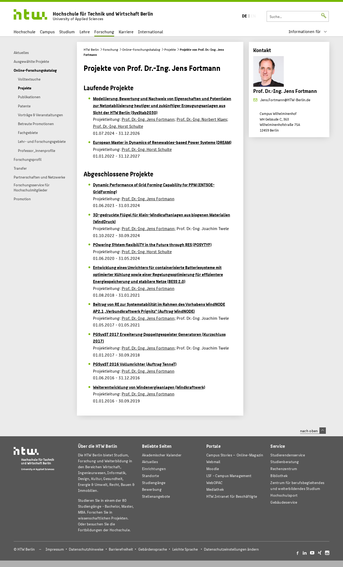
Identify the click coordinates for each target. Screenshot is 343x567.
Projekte (170, 49)
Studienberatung (284, 461)
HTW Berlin (91, 49)
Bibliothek (279, 475)
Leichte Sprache (185, 549)
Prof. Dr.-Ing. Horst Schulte (118, 126)
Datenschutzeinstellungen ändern (231, 549)
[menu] (307, 31)
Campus (47, 31)
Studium (67, 31)
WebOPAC (214, 482)
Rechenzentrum (283, 468)
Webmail (213, 461)
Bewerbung (152, 489)
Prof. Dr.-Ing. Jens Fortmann (148, 119)
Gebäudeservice (283, 502)
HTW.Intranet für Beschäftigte (231, 496)
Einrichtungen (154, 468)
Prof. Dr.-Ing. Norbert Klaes (202, 119)
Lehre (85, 31)
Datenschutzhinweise (86, 549)
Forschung (104, 31)
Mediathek (215, 489)
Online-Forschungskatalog (141, 49)
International (150, 31)
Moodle (212, 468)
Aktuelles (150, 461)
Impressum (55, 549)
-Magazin (234, 455)
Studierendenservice (287, 455)
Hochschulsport (283, 495)
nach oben (313, 431)
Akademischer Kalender (161, 455)
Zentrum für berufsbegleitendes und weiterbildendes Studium (297, 485)
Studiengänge (154, 482)
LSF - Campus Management (229, 475)
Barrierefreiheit (121, 549)
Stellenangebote (156, 496)
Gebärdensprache (152, 549)
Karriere (126, 31)
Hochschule (24, 31)
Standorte (150, 475)
